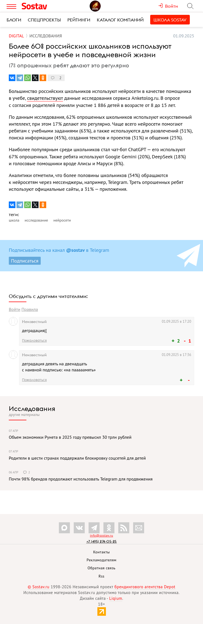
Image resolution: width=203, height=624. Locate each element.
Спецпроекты (44, 20)
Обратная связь (101, 567)
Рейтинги (78, 20)
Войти (14, 309)
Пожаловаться (34, 340)
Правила (29, 309)
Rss (101, 576)
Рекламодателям (101, 559)
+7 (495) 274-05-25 (101, 541)
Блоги (14, 20)
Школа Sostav (169, 20)
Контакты (101, 552)
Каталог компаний (120, 20)
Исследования (32, 408)
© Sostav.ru (39, 586)
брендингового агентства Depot (144, 586)
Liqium (115, 598)
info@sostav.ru (101, 535)
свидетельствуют (45, 98)
